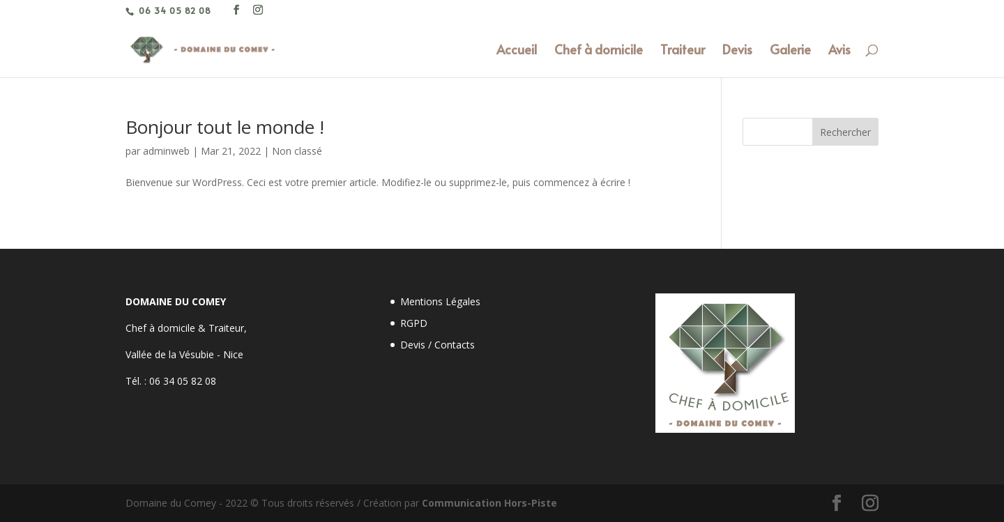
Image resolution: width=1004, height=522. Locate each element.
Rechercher (845, 132)
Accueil (516, 51)
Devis (737, 51)
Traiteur (682, 51)
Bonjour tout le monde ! (225, 126)
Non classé (297, 151)
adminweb (166, 151)
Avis (839, 51)
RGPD (413, 323)
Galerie (790, 51)
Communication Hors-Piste (489, 502)
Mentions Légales (440, 301)
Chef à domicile (598, 51)
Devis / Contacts (437, 344)
